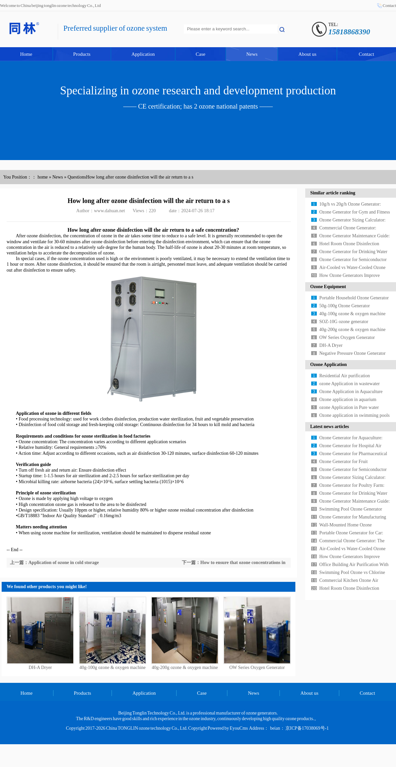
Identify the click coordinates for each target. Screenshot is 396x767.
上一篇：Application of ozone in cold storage (54, 562)
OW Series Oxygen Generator (257, 667)
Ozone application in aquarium (348, 399)
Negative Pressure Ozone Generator (352, 353)
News (251, 54)
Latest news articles (329, 426)
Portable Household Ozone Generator (354, 297)
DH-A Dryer (40, 667)
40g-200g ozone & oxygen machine (185, 667)
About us (307, 54)
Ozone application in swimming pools (354, 415)
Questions (77, 177)
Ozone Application (328, 364)
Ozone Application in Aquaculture (351, 391)
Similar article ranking (332, 192)
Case (200, 54)
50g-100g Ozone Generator (344, 305)
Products (82, 54)
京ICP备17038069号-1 (307, 728)
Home (26, 54)
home (43, 177)
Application (143, 54)
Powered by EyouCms (227, 728)
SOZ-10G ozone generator (344, 321)
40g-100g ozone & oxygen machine (113, 667)
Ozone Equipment (328, 286)
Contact (389, 5)
